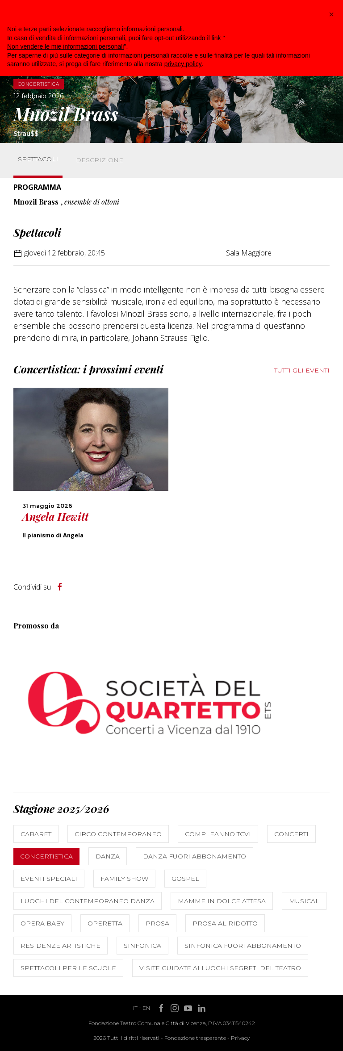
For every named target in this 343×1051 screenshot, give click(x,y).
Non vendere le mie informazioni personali (65, 46)
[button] (331, 14)
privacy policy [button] (183, 63)
